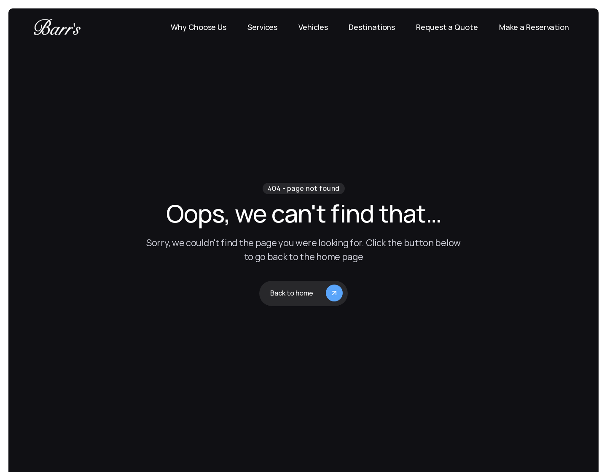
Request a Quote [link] (447, 27)
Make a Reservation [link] (534, 27)
